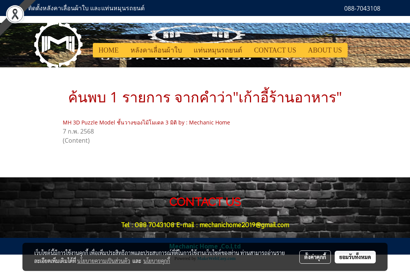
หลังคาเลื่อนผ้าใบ (156, 50)
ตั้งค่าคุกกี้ (315, 256)
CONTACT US (275, 50)
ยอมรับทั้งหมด (355, 256)
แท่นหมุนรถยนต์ (218, 50)
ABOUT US (325, 50)
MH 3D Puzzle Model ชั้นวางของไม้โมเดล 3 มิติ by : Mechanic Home (146, 122)
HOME (109, 50)
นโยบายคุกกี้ (156, 260)
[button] (354, 50)
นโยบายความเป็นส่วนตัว (103, 260)
